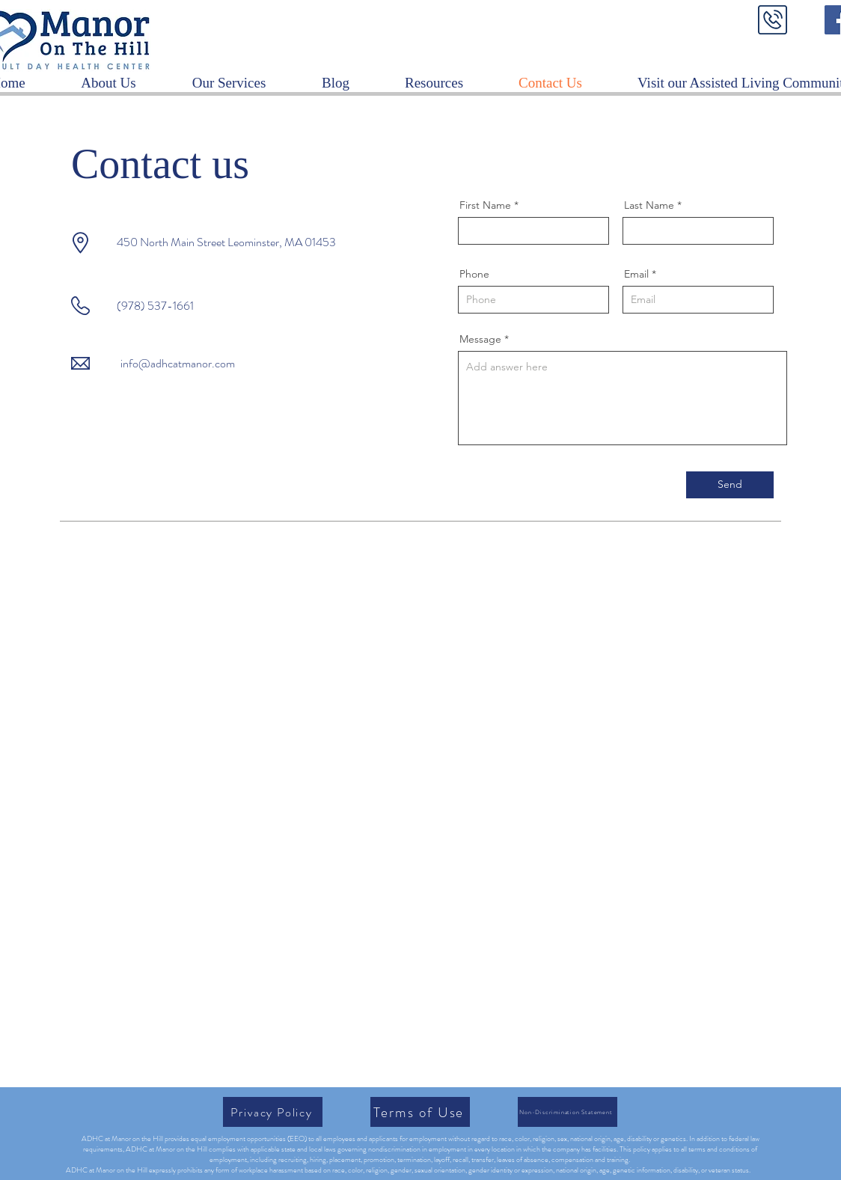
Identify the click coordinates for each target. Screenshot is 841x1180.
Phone (474, 274)
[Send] (730, 484)
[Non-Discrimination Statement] (567, 1112)
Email (636, 274)
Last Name (649, 205)
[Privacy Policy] (272, 1112)
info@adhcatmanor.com (177, 363)
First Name (485, 205)
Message (480, 339)
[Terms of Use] (420, 1112)
